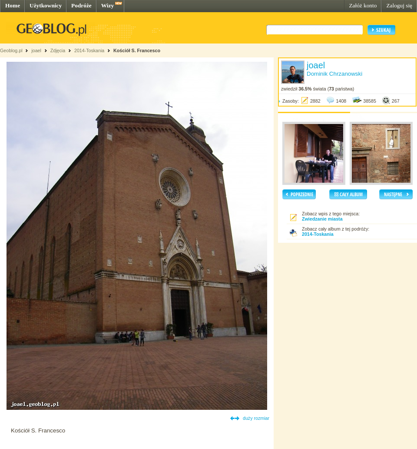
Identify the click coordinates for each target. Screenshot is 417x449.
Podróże (81, 5)
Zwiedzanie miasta (322, 218)
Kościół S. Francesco (136, 50)
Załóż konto (363, 5)
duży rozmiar (256, 418)
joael (36, 50)
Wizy (107, 5)
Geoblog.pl (11, 50)
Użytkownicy (46, 5)
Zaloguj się (399, 5)
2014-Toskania (89, 50)
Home (12, 5)
